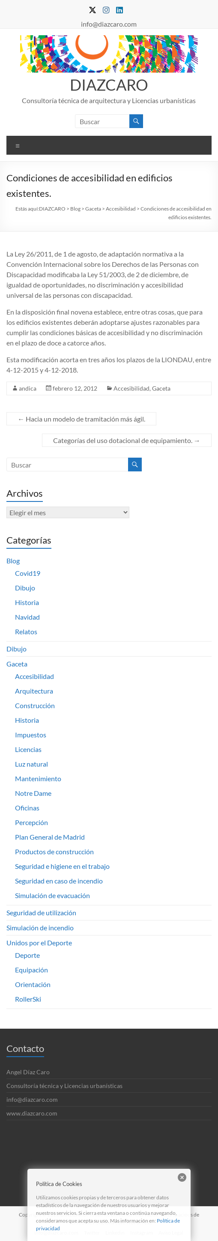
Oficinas (27, 808)
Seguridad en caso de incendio (59, 881)
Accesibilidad (131, 388)
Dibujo (25, 588)
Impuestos (30, 735)
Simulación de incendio (40, 927)
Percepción (31, 822)
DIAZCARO (109, 84)
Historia (27, 602)
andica (27, 388)
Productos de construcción (54, 851)
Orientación (33, 984)
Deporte (27, 955)
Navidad (27, 617)
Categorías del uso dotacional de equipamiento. (126, 440)
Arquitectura (34, 691)
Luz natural (31, 764)
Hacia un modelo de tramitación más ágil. (81, 419)
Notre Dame (33, 793)
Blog (13, 560)
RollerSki (28, 999)
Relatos (26, 631)
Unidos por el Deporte (39, 942)
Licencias (28, 749)
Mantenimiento (38, 778)
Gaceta (161, 388)
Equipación (31, 970)
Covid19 (27, 573)
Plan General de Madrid (50, 837)
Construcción (35, 705)
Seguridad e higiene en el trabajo (62, 866)
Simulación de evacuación (52, 895)
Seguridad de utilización (41, 912)
